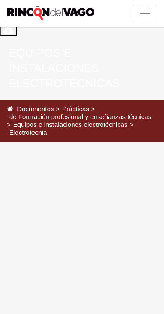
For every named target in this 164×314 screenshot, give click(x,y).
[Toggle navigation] (145, 13)
